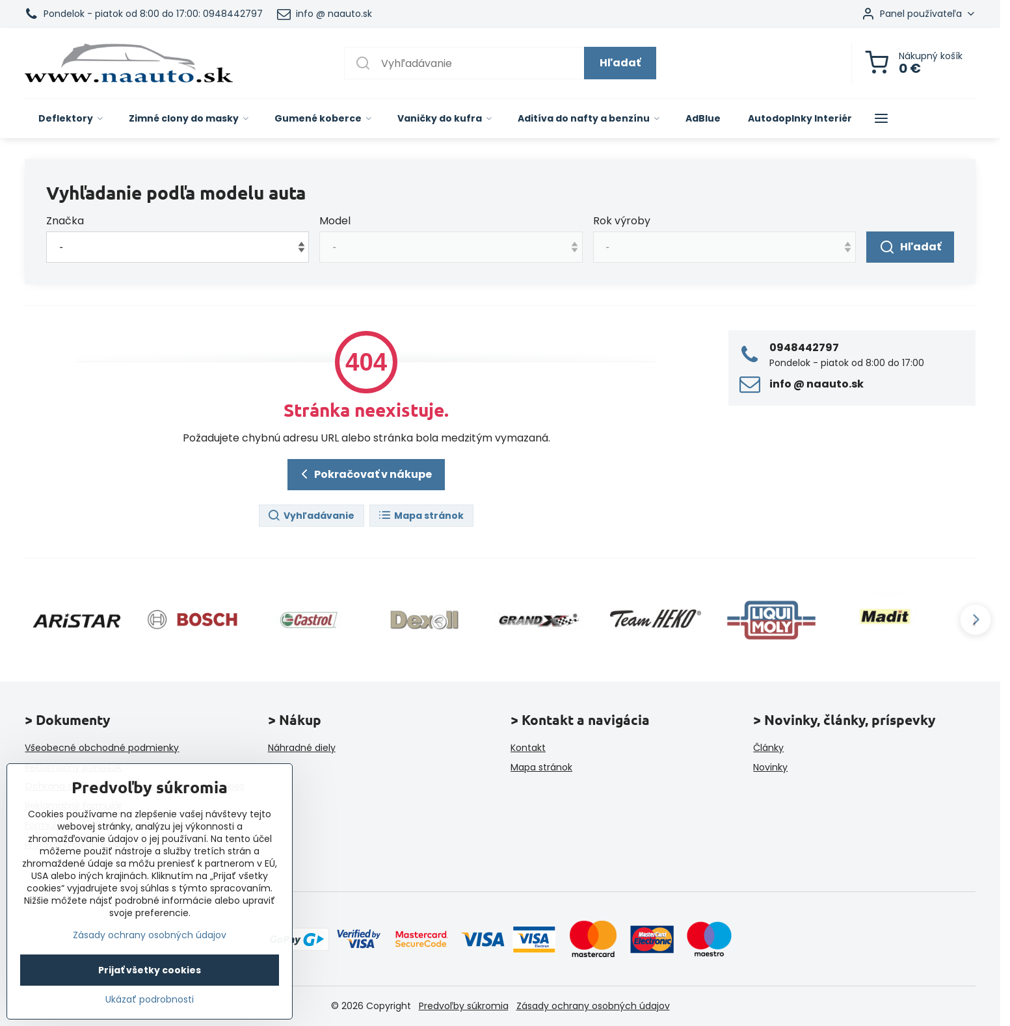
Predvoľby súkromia (464, 1005)
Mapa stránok (421, 516)
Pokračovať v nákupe (364, 474)
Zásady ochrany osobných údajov (593, 1005)
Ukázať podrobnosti (149, 999)
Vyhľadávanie (310, 516)
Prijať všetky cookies (149, 970)
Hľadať (620, 62)
